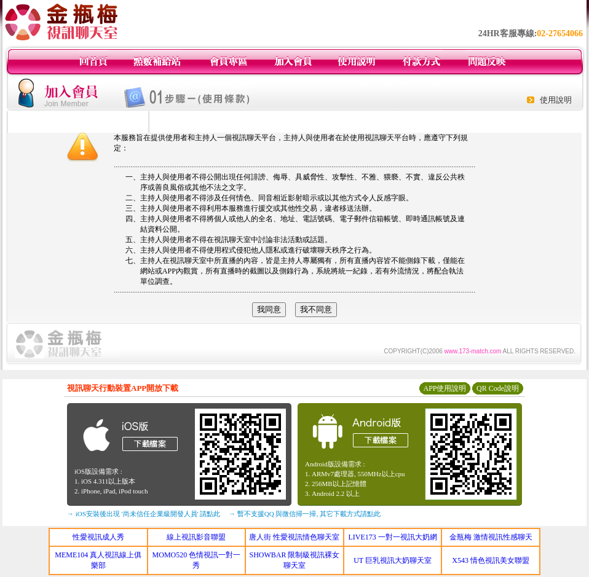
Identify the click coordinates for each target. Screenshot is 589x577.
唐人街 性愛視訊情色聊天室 (294, 537)
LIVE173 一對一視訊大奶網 (392, 537)
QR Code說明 (497, 388)
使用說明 (556, 99)
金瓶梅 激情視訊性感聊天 (490, 537)
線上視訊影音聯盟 (196, 537)
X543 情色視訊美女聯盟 (490, 560)
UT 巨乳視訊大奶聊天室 (393, 560)
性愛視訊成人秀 (98, 537)
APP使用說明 (444, 388)
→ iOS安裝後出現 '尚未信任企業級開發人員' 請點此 (143, 513)
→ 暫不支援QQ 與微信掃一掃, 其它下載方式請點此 (305, 513)
